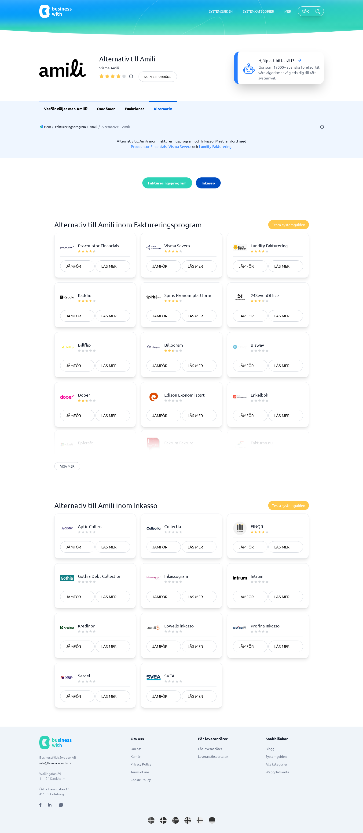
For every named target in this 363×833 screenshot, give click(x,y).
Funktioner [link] (134, 108)
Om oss (136, 749)
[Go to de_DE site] (212, 820)
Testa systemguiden (288, 224)
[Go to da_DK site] (163, 820)
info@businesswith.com (56, 763)
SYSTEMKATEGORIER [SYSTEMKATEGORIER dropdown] (258, 11)
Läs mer (109, 266)
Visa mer (67, 466)
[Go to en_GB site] (187, 820)
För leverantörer (210, 749)
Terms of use (140, 772)
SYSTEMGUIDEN (221, 11)
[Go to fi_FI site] (200, 820)
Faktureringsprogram (70, 126)
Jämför (73, 266)
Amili (94, 126)
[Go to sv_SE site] (151, 820)
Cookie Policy (141, 779)
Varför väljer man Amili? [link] (66, 108)
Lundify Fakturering (215, 146)
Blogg (270, 749)
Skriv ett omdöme (157, 77)
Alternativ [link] (163, 108)
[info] (131, 76)
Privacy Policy (141, 764)
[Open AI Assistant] (61, 805)
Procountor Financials (149, 146)
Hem (47, 126)
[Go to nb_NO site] (175, 820)
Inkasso (208, 182)
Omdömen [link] (106, 108)
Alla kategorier (276, 764)
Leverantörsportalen (213, 756)
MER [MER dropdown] (287, 11)
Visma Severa (180, 146)
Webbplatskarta (277, 772)
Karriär (135, 756)
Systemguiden (276, 756)
